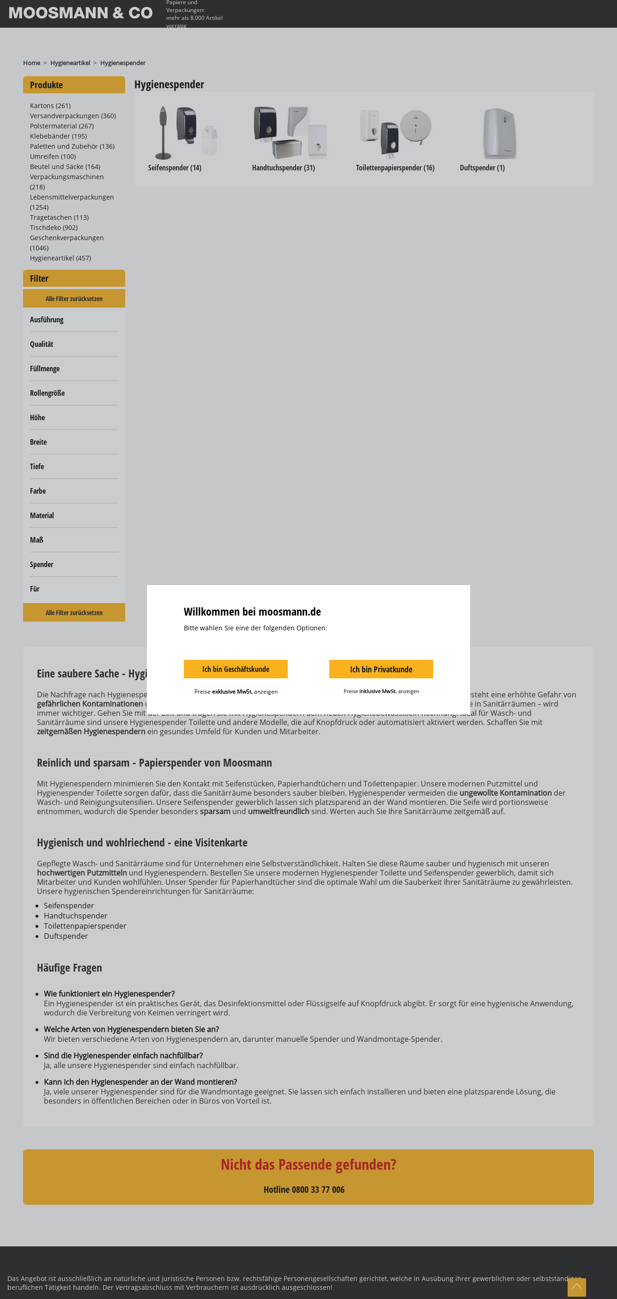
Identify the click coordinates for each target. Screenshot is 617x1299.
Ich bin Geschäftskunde (235, 669)
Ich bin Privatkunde (381, 669)
